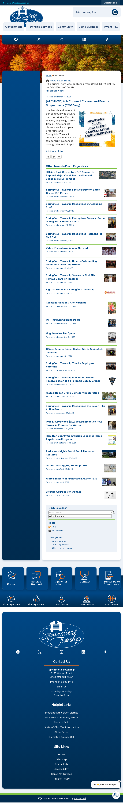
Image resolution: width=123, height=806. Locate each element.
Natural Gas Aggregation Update (66, 465)
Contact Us (61, 764)
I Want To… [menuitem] (111, 26)
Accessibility (61, 769)
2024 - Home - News (62, 548)
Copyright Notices (61, 774)
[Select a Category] (80, 516)
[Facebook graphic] (16, 39)
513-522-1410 (65, 681)
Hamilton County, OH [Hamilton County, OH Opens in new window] (61, 737)
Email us (62, 686)
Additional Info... (55, 151)
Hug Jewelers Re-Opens (60, 333)
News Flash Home (60, 80)
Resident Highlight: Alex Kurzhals (66, 302)
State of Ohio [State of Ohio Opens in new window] (61, 722)
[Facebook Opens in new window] (48, 157)
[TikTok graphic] (107, 39)
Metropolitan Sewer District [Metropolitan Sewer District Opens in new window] (61, 712)
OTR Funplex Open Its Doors (63, 319)
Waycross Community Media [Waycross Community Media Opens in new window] (61, 717)
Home (49, 75)
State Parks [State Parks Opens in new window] (61, 732)
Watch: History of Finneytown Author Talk (71, 478)
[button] (116, 11)
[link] (110, 3)
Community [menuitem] (65, 26)
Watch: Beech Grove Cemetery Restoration (72, 392)
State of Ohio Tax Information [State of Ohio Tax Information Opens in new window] (61, 727)
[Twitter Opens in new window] (53, 157)
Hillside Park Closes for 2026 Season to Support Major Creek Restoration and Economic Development (70, 175)
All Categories (59, 541)
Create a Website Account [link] (16, 3)
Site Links (61, 747)
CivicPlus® (80, 798)
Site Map (61, 759)
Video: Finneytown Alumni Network (67, 248)
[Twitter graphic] (39, 39)
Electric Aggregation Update (63, 491)
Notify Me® (57, 530)
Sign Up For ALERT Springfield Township (70, 289)
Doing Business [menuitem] (88, 26)
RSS (54, 527)
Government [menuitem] (13, 26)
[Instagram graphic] (61, 39)
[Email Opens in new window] (59, 157)
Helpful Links (61, 705)
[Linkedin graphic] (84, 39)
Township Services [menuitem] (40, 26)
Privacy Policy (61, 778)
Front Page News (60, 544)
